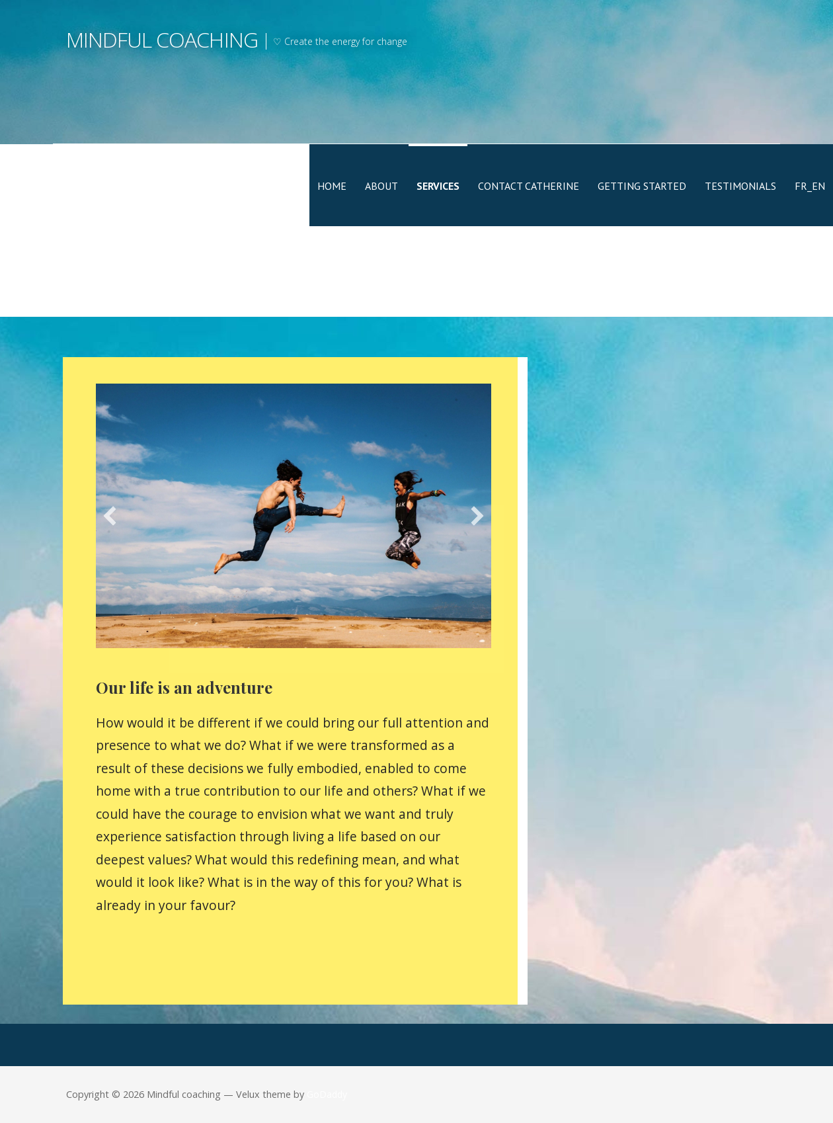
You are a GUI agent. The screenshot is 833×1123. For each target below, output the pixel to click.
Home (331, 185)
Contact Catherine (528, 185)
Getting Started (642, 185)
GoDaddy (327, 1094)
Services (437, 185)
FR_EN (810, 185)
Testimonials (740, 185)
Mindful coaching (162, 39)
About (381, 185)
